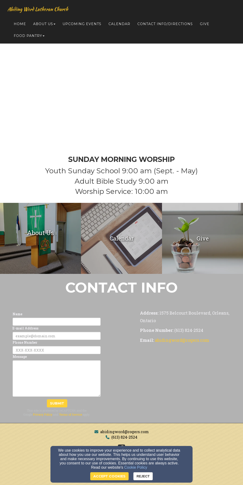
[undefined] (40, 238)
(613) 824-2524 (124, 437)
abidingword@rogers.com (124, 431)
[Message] (57, 378)
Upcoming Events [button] (82, 24)
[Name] (57, 322)
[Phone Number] (57, 350)
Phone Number (25, 342)
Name (17, 314)
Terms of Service (70, 414)
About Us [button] (44, 24)
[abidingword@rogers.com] (182, 340)
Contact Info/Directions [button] (165, 24)
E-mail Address (25, 328)
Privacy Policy (42, 414)
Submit (57, 403)
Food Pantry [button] (29, 36)
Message (20, 356)
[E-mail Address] (57, 336)
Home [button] (20, 24)
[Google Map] (186, 380)
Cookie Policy (135, 467)
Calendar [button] (119, 24)
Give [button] (204, 24)
